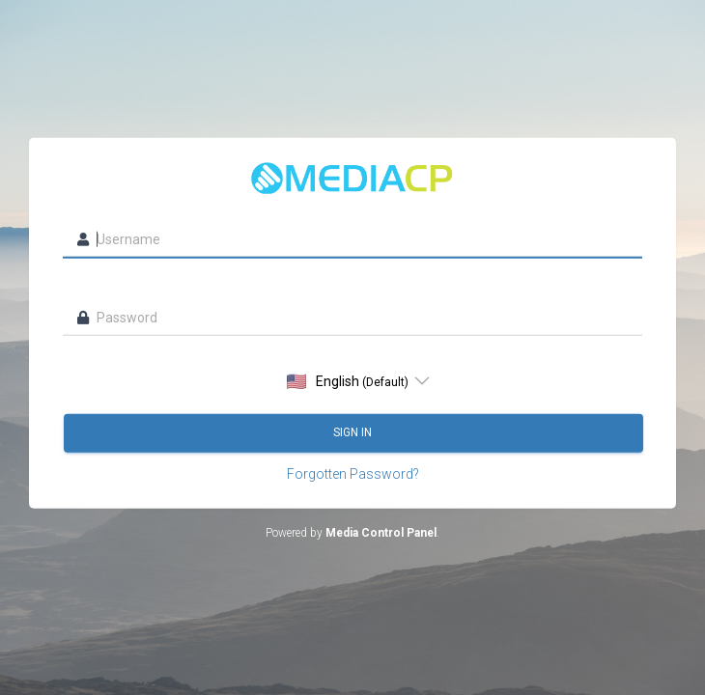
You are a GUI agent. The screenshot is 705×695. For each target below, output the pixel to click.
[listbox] (353, 380)
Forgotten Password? (353, 473)
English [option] (348, 381)
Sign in (354, 432)
